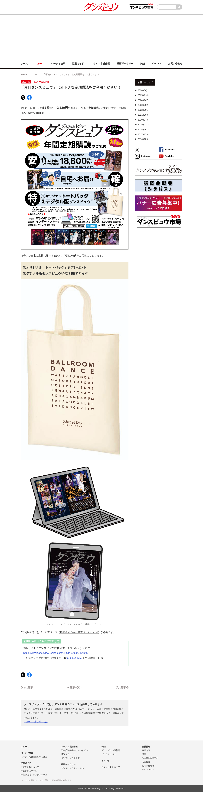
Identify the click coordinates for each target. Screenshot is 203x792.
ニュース (35, 74)
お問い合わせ (148, 766)
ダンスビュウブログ (70, 758)
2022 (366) (143, 110)
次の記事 (122, 687)
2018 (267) (143, 129)
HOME (24, 74)
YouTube (166, 156)
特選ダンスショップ (30, 767)
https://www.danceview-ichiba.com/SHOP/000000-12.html (55, 653)
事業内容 (146, 750)
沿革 (144, 754)
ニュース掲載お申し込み (36, 721)
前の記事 (27, 687)
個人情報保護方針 (150, 758)
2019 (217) (143, 124)
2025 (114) (143, 95)
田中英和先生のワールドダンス (75, 750)
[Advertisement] (101, 37)
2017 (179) (143, 134)
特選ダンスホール (29, 771)
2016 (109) (143, 139)
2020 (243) (143, 119)
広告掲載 (146, 762)
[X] (23, 97)
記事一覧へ (74, 687)
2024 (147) (143, 100)
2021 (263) (143, 115)
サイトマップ (148, 769)
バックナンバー (109, 754)
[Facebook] (29, 97)
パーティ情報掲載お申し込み (34, 757)
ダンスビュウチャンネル (72, 768)
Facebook (167, 149)
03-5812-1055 (74, 658)
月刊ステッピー (68, 754)
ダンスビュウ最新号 (111, 750)
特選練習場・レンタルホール (34, 775)
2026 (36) (142, 90)
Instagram (143, 156)
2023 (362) (143, 105)
